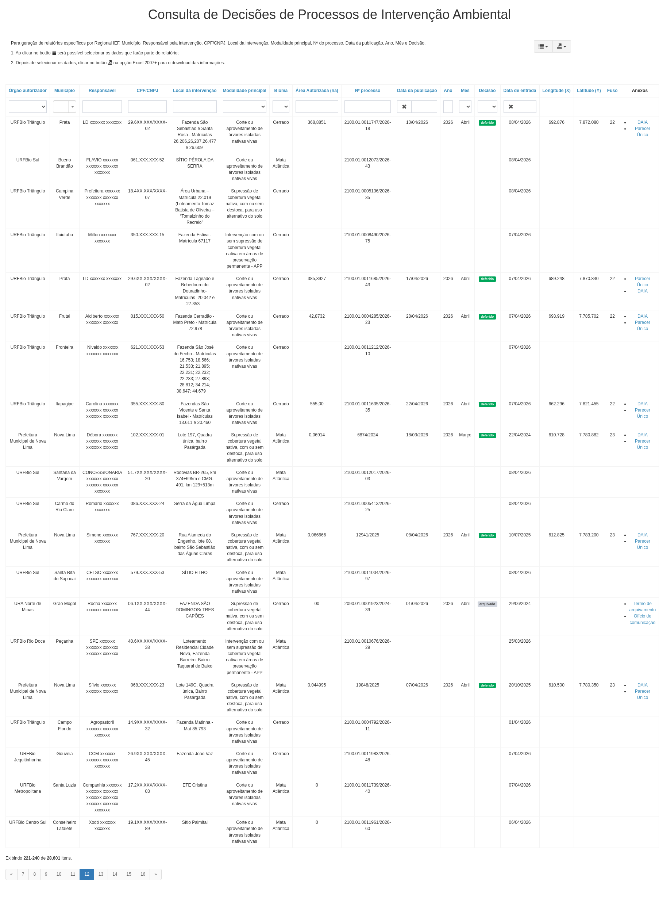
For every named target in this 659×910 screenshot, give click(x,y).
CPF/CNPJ (147, 90)
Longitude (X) (557, 90)
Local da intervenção (194, 90)
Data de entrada (520, 90)
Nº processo (368, 90)
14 (114, 874)
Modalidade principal (244, 90)
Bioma (281, 90)
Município (64, 90)
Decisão (487, 90)
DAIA (642, 122)
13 (101, 874)
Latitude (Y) (589, 90)
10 (59, 874)
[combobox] (64, 106)
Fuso (612, 90)
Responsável (102, 90)
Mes (465, 90)
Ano (448, 90)
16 (142, 874)
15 (129, 874)
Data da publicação (417, 90)
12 (86, 874)
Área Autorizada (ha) (317, 90)
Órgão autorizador (28, 90)
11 (72, 874)
